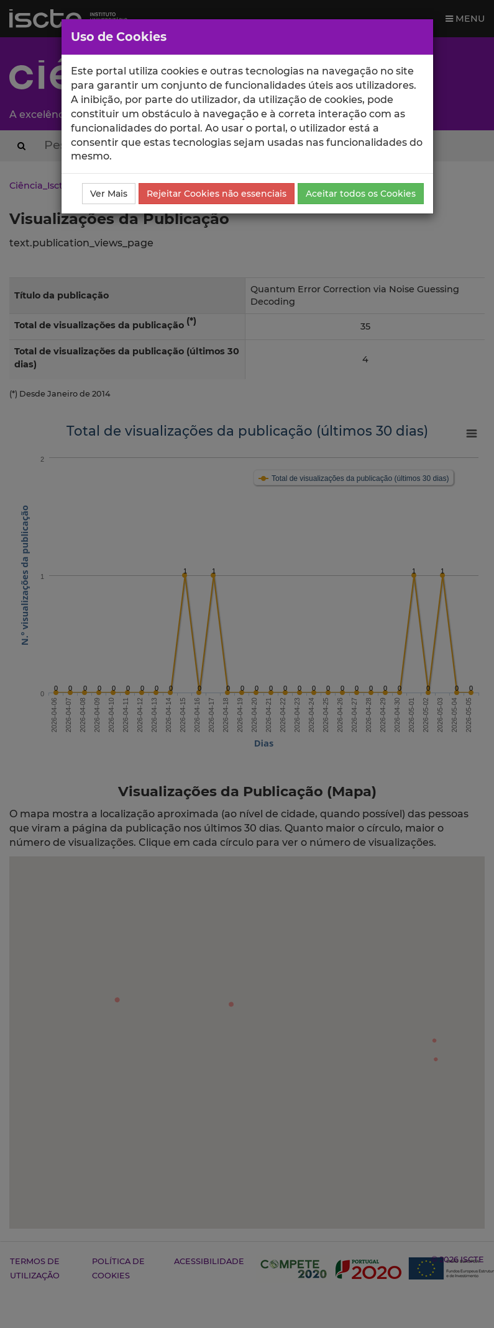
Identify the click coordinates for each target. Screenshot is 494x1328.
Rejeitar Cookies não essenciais (216, 193)
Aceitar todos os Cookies (361, 193)
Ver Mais (108, 193)
